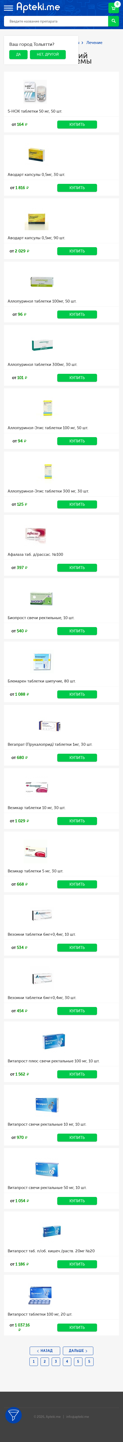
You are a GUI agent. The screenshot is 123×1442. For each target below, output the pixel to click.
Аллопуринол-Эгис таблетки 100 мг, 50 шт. (48, 427)
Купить (77, 124)
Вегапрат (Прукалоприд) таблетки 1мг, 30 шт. (50, 744)
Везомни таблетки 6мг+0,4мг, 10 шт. (42, 934)
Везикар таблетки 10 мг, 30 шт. (36, 807)
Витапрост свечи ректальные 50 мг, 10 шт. (47, 1187)
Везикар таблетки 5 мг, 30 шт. (35, 871)
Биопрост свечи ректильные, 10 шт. (41, 617)
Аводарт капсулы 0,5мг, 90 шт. (36, 238)
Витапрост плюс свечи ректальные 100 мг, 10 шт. (54, 1061)
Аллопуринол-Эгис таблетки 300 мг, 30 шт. (48, 491)
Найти (114, 21)
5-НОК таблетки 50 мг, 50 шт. (35, 111)
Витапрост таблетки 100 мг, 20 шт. (40, 1314)
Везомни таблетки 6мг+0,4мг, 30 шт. (42, 997)
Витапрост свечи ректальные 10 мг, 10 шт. (47, 1124)
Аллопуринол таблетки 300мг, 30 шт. (42, 364)
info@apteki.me (77, 1417)
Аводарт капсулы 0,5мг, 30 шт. (36, 174)
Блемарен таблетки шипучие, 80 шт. (42, 681)
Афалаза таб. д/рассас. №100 (35, 554)
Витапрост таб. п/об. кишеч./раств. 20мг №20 (51, 1251)
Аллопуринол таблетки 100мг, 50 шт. (42, 301)
